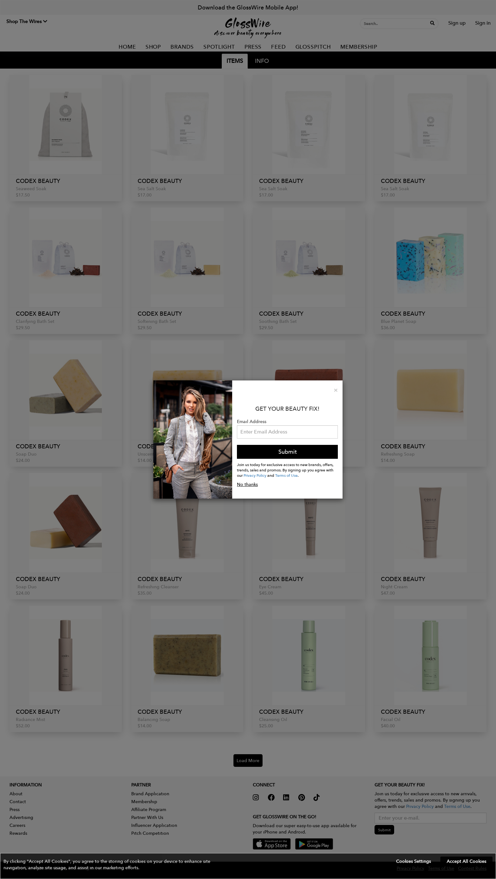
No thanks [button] (247, 484)
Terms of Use (286, 475)
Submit (287, 451)
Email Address (251, 421)
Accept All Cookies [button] (466, 861)
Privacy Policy (255, 475)
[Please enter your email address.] (287, 432)
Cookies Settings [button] (413, 861)
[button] (248, 866)
